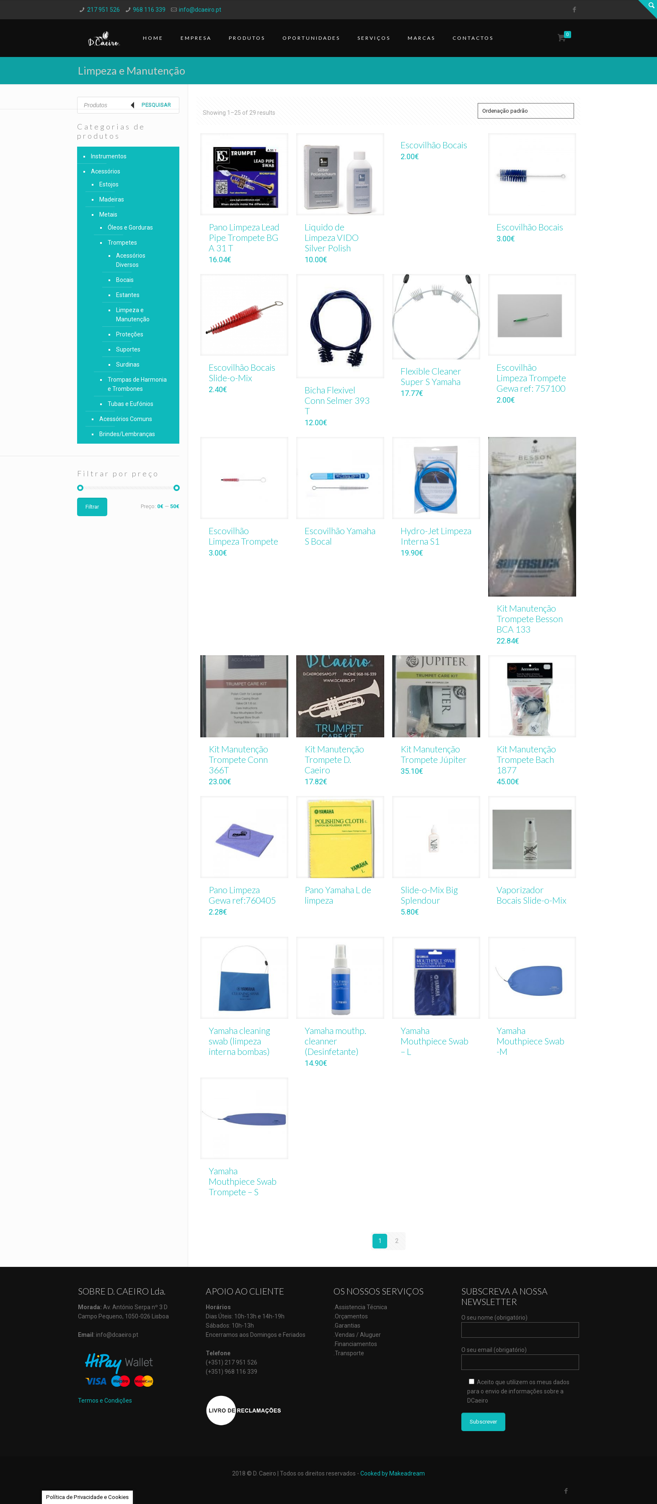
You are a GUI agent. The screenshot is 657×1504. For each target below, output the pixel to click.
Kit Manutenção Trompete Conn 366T (238, 759)
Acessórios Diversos (130, 260)
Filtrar (92, 507)
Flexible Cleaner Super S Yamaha (431, 376)
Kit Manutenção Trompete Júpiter (434, 754)
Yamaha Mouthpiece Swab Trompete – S (243, 1181)
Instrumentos (109, 156)
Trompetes (122, 242)
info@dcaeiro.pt (200, 9)
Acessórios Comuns (125, 419)
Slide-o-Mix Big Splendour (429, 894)
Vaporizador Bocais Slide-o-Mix (531, 894)
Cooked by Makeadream (392, 1473)
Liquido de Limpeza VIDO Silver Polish (332, 237)
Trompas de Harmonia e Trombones (137, 384)
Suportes (128, 349)
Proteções (129, 334)
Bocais (125, 280)
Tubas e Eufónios (130, 404)
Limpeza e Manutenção (133, 315)
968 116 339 (149, 9)
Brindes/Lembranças (127, 434)
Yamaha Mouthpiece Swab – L (434, 1041)
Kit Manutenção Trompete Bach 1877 (526, 759)
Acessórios (105, 171)
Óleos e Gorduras (130, 227)
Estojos (109, 184)
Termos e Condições (105, 1400)
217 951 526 (103, 9)
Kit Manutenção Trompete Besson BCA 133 (530, 618)
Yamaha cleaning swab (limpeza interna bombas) (239, 1041)
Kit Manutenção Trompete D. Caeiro (334, 759)
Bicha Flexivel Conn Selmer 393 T (337, 400)
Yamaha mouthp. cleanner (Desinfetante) (335, 1041)
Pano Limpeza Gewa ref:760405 (242, 894)
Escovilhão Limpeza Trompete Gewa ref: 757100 (531, 377)
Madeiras (111, 199)
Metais (108, 214)
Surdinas (128, 364)
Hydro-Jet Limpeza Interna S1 (436, 535)
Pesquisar (156, 105)
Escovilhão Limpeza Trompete (243, 535)
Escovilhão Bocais (434, 145)
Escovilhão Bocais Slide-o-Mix (242, 372)
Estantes (128, 295)
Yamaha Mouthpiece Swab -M (530, 1041)
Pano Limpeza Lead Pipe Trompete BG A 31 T (244, 237)
